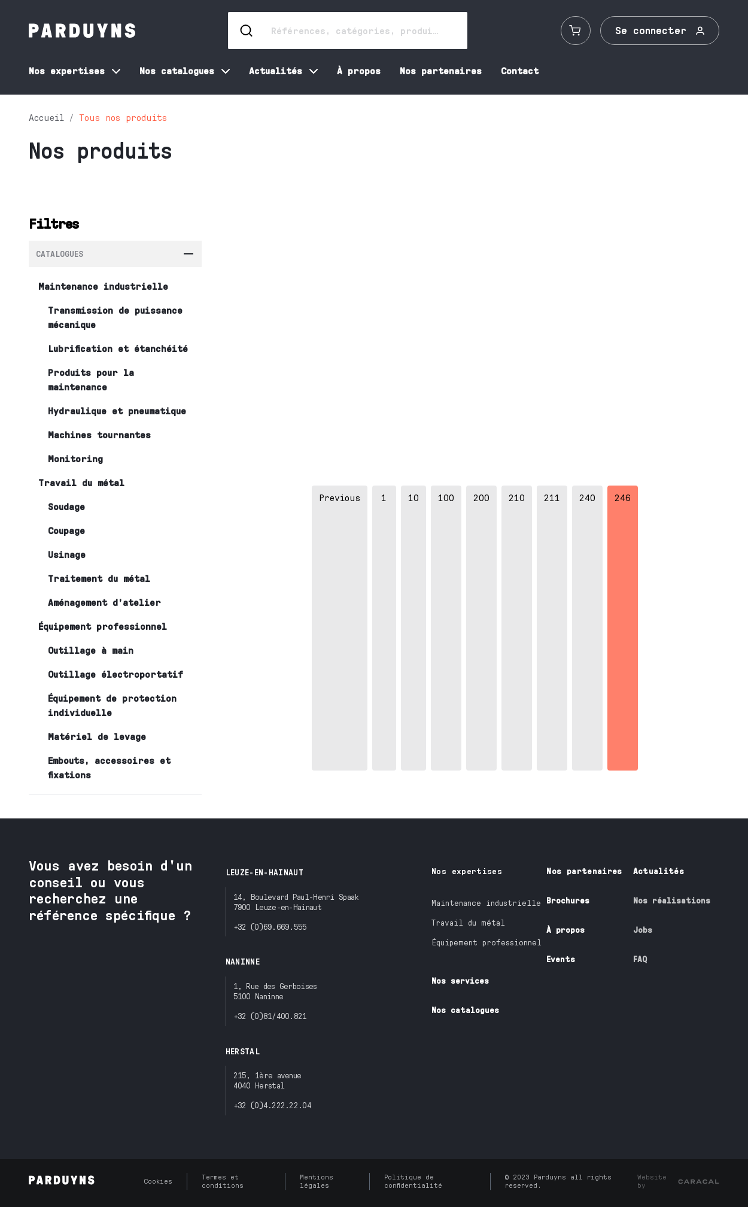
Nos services (460, 980)
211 (552, 497)
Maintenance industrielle (486, 902)
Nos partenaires (584, 871)
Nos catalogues (465, 1010)
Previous (339, 497)
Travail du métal (468, 922)
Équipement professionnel (486, 942)
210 (517, 497)
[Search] (347, 30)
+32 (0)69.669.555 (270, 926)
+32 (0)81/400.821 (270, 1016)
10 (413, 497)
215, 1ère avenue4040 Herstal (267, 1080)
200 (481, 497)
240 (587, 497)
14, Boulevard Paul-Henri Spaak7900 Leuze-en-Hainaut (296, 901)
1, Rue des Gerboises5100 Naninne (275, 991)
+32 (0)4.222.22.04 (272, 1105)
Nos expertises (466, 871)
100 (446, 497)
